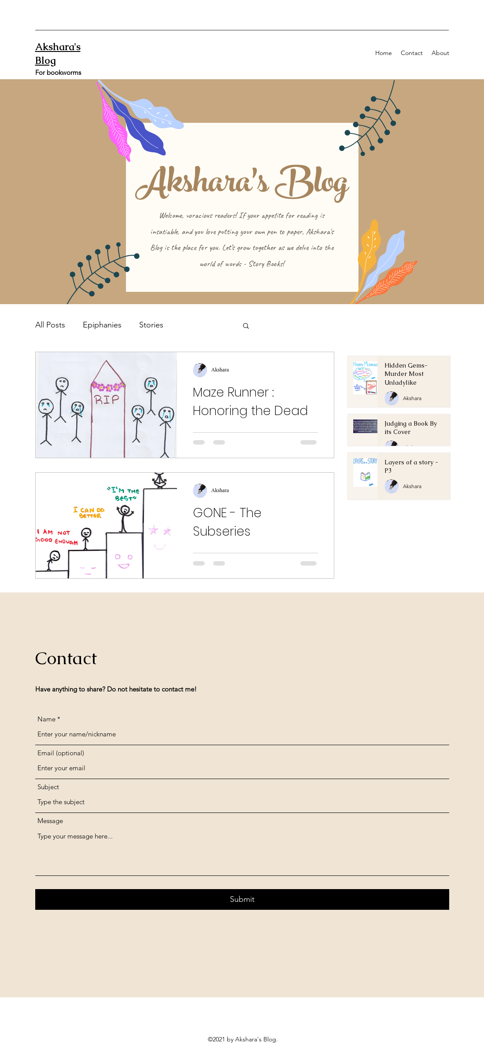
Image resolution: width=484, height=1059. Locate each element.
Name (46, 719)
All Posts (50, 325)
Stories (151, 325)
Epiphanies (102, 325)
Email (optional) (60, 753)
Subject (48, 786)
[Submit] (242, 899)
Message (50, 820)
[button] (246, 326)
